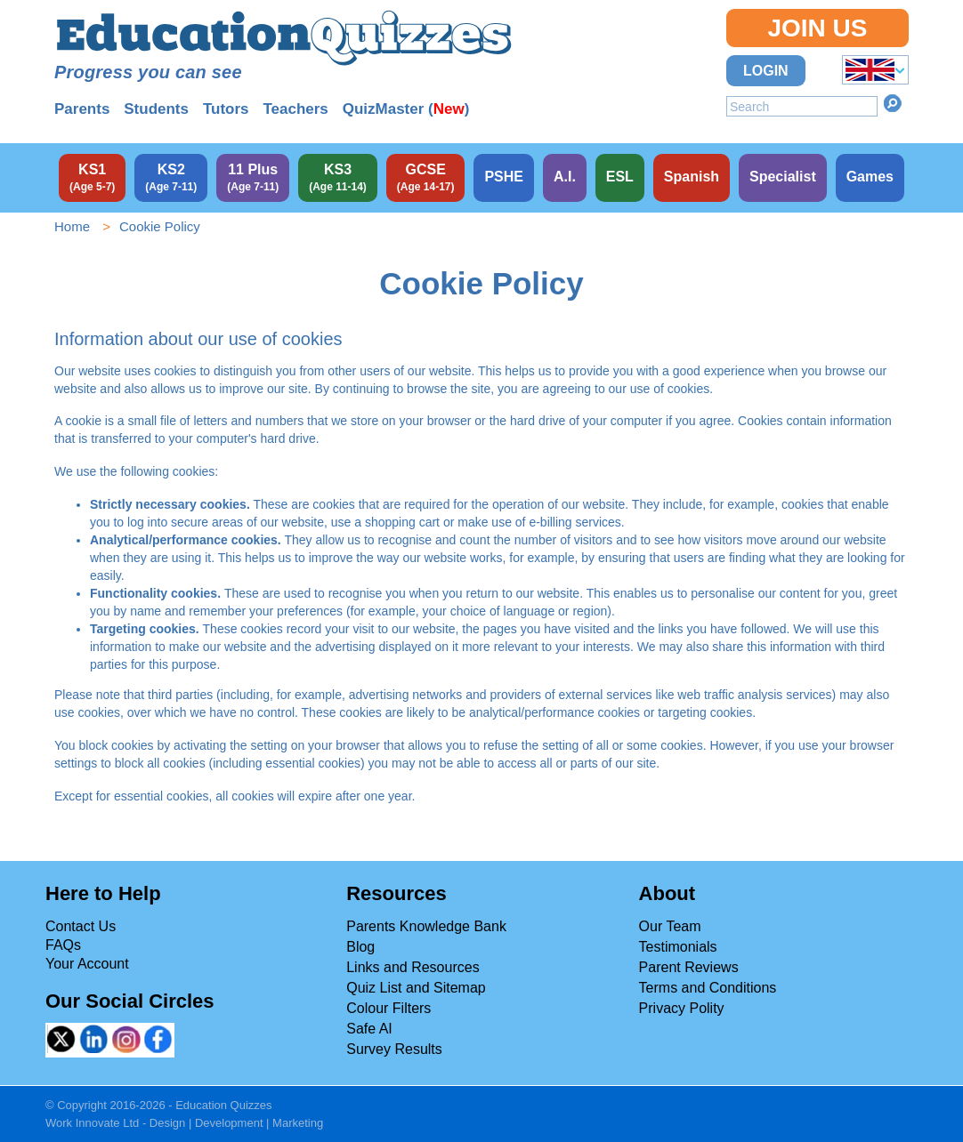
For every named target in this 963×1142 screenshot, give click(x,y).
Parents (81, 109)
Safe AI (369, 1028)
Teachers (295, 109)
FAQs (63, 945)
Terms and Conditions (708, 987)
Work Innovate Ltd (92, 1123)
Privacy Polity (681, 1008)
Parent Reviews (689, 967)
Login (766, 70)
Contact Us (80, 926)
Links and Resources (412, 967)
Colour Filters (388, 1008)
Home (72, 226)
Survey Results (394, 1049)
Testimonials (678, 946)
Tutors (226, 109)
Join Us (817, 28)
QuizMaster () (406, 109)
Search (893, 103)
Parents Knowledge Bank (426, 926)
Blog (360, 946)
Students (156, 109)
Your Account (87, 963)
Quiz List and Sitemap (416, 987)
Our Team (670, 926)
